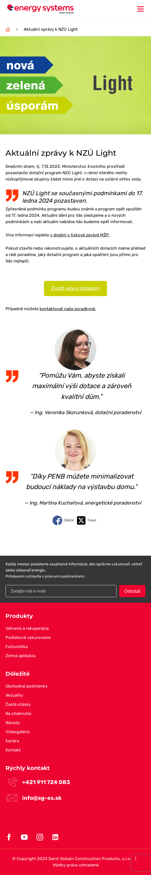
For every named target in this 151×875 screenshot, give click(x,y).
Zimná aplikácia (20, 655)
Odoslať (132, 591)
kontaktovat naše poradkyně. (68, 308)
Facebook (9, 837)
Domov (8, 29)
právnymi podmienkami (64, 576)
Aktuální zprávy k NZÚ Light (51, 29)
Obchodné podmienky (27, 686)
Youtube (24, 837)
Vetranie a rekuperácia (27, 628)
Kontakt (13, 750)
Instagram (40, 837)
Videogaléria (18, 731)
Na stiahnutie (18, 713)
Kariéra (12, 740)
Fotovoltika (17, 646)
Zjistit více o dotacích (75, 288)
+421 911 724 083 (46, 782)
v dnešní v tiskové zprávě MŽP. (80, 235)
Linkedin (55, 837)
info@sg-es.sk (42, 798)
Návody (13, 722)
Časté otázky (18, 704)
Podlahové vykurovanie (28, 637)
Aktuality (14, 695)
